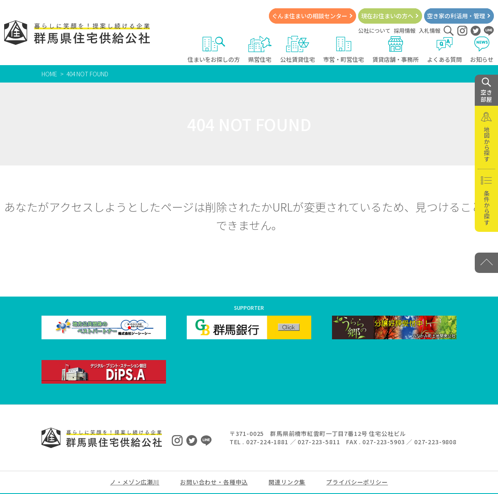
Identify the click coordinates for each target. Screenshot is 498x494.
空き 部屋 (486, 90)
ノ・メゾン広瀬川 (134, 482)
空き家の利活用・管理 (456, 16)
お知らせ (482, 49)
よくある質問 (444, 49)
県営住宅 (260, 49)
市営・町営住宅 (343, 49)
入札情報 (429, 30)
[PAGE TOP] (486, 263)
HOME (49, 74)
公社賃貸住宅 (297, 49)
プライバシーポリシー (357, 482)
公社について (374, 30)
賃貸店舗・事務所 (395, 49)
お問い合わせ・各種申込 (214, 482)
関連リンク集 (287, 482)
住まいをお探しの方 (214, 49)
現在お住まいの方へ (387, 16)
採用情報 (404, 30)
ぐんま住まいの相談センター (309, 16)
